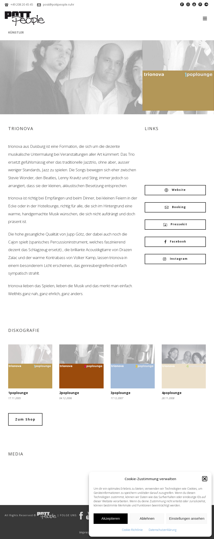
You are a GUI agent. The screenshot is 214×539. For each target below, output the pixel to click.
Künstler (16, 32)
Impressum (86, 532)
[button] (204, 478)
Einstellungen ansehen (186, 518)
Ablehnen (147, 518)
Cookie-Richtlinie (132, 530)
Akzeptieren (110, 518)
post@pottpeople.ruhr (58, 4)
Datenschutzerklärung (162, 530)
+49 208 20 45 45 (22, 4)
